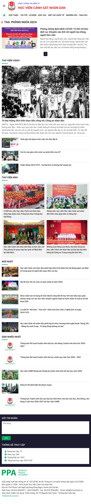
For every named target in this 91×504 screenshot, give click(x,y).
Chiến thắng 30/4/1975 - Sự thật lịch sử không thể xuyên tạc (45, 165)
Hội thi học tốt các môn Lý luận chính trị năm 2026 (41, 282)
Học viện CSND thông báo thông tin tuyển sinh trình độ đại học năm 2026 (51, 371)
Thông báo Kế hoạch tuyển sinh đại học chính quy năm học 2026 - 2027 (50, 357)
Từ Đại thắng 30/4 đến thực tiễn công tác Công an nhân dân (33, 120)
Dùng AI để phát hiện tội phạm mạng (35, 385)
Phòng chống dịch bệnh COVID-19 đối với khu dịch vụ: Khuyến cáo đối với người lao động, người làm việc (64, 31)
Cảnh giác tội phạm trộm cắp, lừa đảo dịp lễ (38, 139)
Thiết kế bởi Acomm (10, 496)
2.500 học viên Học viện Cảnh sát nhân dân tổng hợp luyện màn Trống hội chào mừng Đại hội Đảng (23, 214)
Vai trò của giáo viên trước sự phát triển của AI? (40, 152)
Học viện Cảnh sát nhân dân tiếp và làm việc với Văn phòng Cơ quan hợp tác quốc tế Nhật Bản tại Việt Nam (24, 250)
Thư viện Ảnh (10, 177)
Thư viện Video (11, 60)
